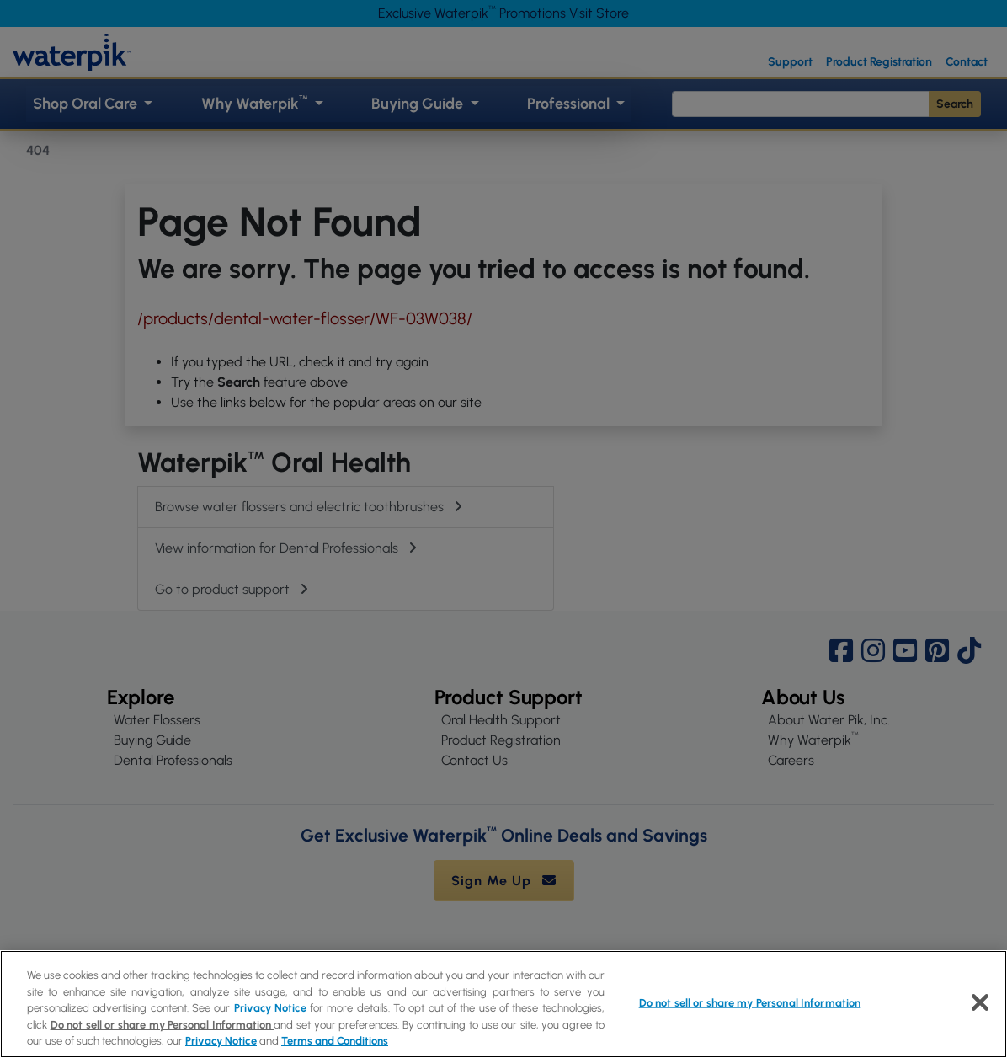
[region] (503, 1004)
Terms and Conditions (334, 1040)
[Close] (980, 1002)
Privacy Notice (270, 1008)
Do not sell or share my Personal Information (162, 1024)
